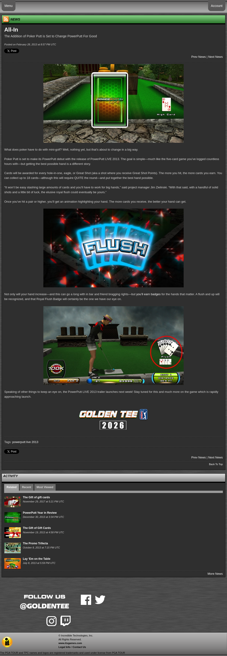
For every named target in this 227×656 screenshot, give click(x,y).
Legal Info (64, 647)
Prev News (198, 56)
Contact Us (79, 647)
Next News (215, 56)
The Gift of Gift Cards (37, 528)
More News (215, 573)
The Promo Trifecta (35, 543)
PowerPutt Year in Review (40, 512)
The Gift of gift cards (36, 497)
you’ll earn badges (148, 294)
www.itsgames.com (70, 643)
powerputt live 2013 (25, 442)
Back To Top (216, 464)
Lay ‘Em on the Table (36, 558)
